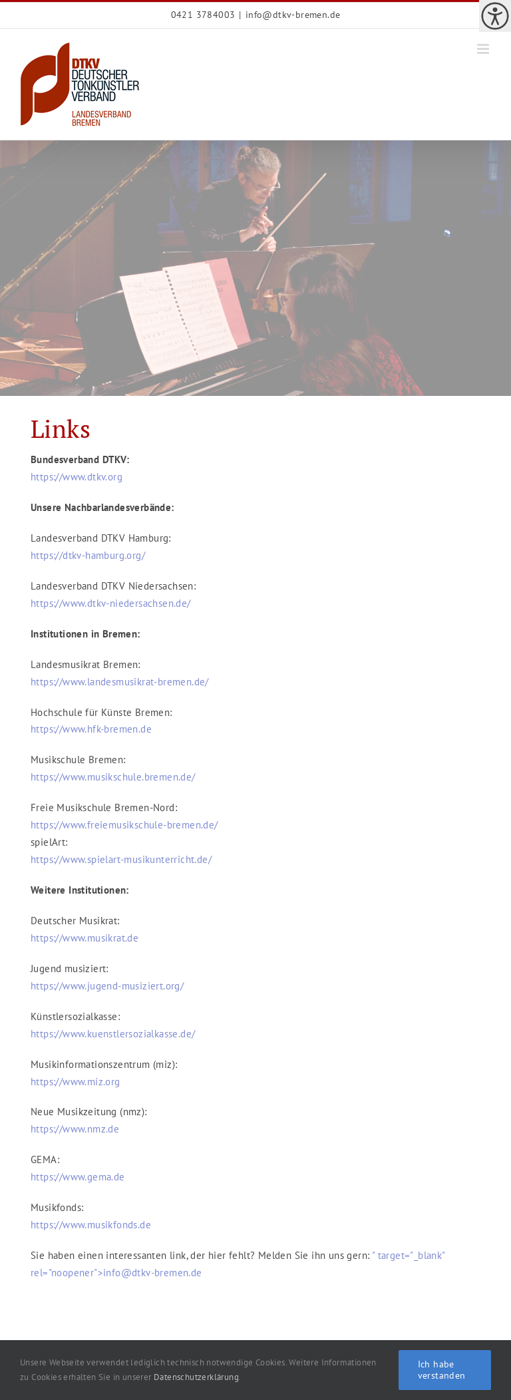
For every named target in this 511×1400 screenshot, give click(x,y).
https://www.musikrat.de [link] (84, 938)
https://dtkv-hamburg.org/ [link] (88, 555)
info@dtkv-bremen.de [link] (293, 15)
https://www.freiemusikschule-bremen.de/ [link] (124, 824)
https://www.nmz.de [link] (75, 1129)
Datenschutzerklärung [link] (196, 1377)
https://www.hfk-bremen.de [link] (91, 729)
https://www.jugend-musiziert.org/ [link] (107, 985)
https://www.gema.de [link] (78, 1176)
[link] (495, 16)
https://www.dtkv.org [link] (78, 476)
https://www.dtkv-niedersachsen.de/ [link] (111, 603)
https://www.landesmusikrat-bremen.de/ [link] (120, 681)
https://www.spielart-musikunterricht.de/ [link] (121, 859)
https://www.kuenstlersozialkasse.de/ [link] (113, 1033)
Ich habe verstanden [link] (442, 1369)
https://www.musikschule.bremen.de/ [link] (113, 777)
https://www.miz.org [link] (75, 1081)
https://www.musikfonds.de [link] (91, 1224)
